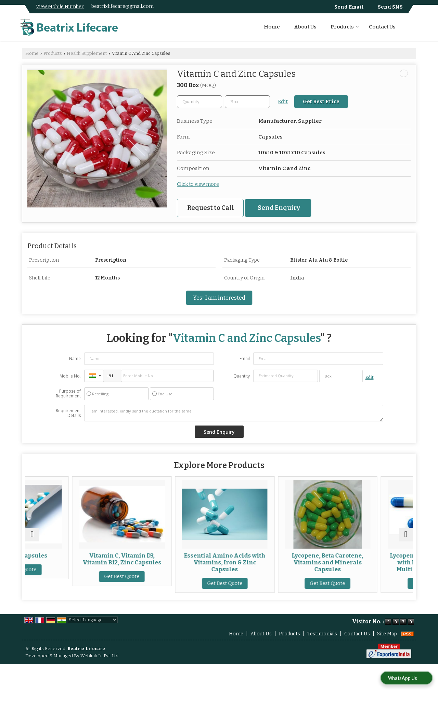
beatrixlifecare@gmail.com (122, 6)
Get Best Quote (63, 570)
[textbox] (247, 101)
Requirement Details (68, 413)
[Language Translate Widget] (92, 626)
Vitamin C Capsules (63, 555)
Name (75, 358)
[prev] (32, 538)
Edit (283, 102)
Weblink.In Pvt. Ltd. (99, 662)
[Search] (412, 26)
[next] (406, 538)
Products (345, 27)
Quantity (241, 376)
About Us (305, 27)
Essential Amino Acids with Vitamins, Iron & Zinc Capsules (258, 562)
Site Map (387, 641)
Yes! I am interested (219, 297)
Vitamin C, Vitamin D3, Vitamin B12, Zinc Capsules (160, 559)
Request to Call (210, 208)
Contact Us (382, 27)
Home (272, 27)
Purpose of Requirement (68, 393)
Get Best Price (321, 101)
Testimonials (322, 641)
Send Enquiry (279, 208)
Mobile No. (70, 376)
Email (245, 358)
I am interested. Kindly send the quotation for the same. (233, 413)
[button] (60, 7)
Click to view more (198, 184)
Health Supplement (87, 53)
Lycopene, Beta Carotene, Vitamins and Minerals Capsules (356, 562)
